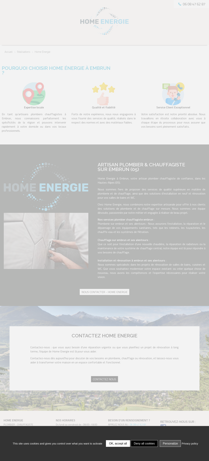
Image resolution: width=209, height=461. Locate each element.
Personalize (170, 443)
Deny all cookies (144, 443)
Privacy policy (190, 443)
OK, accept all (118, 443)
